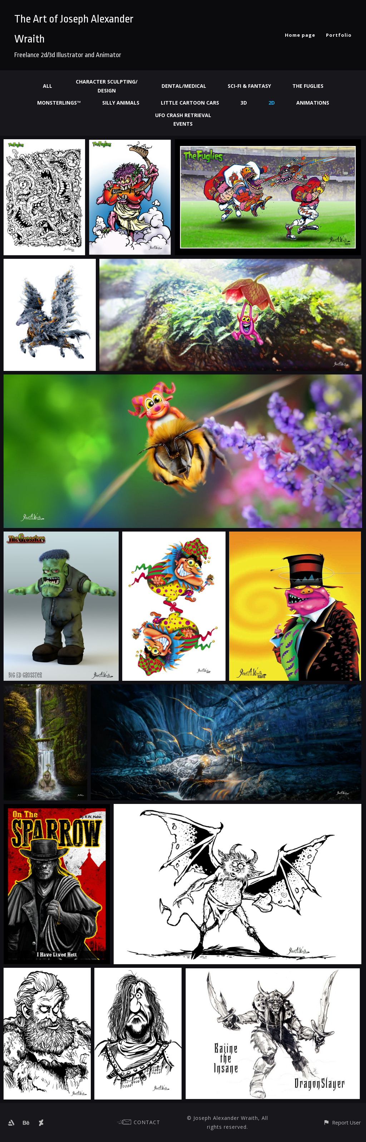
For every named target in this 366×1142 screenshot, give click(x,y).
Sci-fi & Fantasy (249, 85)
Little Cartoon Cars (190, 102)
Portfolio (339, 35)
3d (244, 102)
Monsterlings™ (59, 102)
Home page (300, 35)
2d (271, 102)
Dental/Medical (184, 85)
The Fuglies (307, 85)
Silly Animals (120, 102)
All (47, 85)
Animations (312, 102)
